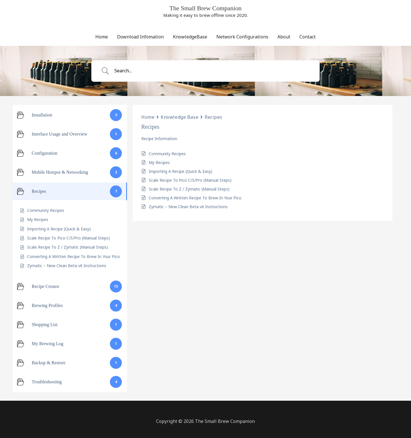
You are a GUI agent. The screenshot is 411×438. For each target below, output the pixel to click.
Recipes (213, 117)
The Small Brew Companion (205, 8)
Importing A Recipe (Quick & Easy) (180, 171)
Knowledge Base (179, 117)
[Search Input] (212, 71)
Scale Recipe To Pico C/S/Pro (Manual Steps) (190, 180)
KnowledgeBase (190, 37)
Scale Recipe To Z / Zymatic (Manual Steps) (189, 189)
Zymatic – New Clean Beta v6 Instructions (188, 206)
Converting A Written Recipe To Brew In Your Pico (195, 197)
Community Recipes (167, 153)
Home (101, 37)
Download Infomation (140, 37)
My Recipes (159, 162)
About (283, 37)
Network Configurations (242, 37)
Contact (307, 37)
